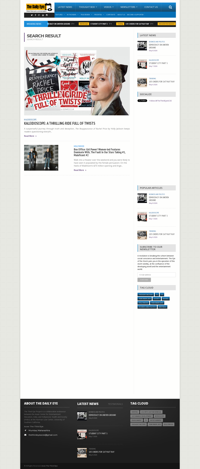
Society (157, 298)
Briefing (135, 412)
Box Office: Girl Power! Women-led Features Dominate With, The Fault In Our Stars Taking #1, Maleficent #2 (100, 152)
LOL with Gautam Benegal (151, 412)
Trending (121, 24)
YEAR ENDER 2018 (145, 298)
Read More (30, 136)
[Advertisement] (157, 144)
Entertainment (156, 420)
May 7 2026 (153, 66)
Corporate (110, 15)
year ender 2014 (157, 303)
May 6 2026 (153, 85)
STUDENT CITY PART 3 (99, 24)
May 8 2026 (153, 50)
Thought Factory (146, 294)
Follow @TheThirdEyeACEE (160, 101)
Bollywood (168, 424)
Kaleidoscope (85, 24)
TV (157, 294)
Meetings (162, 307)
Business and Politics (157, 42)
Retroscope (159, 416)
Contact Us (151, 6)
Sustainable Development (142, 416)
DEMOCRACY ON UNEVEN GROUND (58, 24)
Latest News (65, 6)
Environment (137, 420)
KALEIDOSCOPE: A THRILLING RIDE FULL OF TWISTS (60, 123)
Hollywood (79, 145)
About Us (121, 15)
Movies (165, 298)
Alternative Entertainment (167, 24)
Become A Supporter (135, 15)
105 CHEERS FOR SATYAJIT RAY (138, 24)
